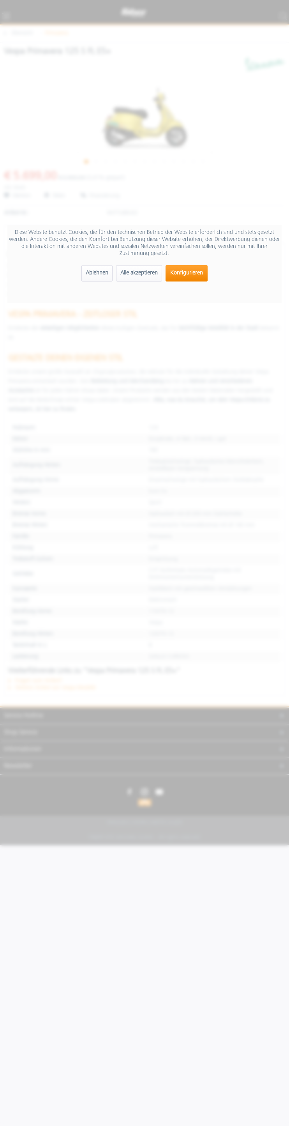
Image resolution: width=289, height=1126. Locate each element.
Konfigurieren (186, 273)
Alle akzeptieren (139, 273)
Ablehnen (97, 273)
